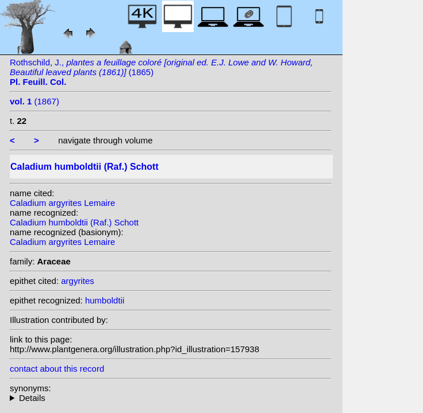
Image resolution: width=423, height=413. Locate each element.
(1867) (34, 101)
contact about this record (57, 368)
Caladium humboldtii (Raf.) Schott (74, 222)
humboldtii (104, 300)
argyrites (77, 281)
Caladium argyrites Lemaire (62, 203)
